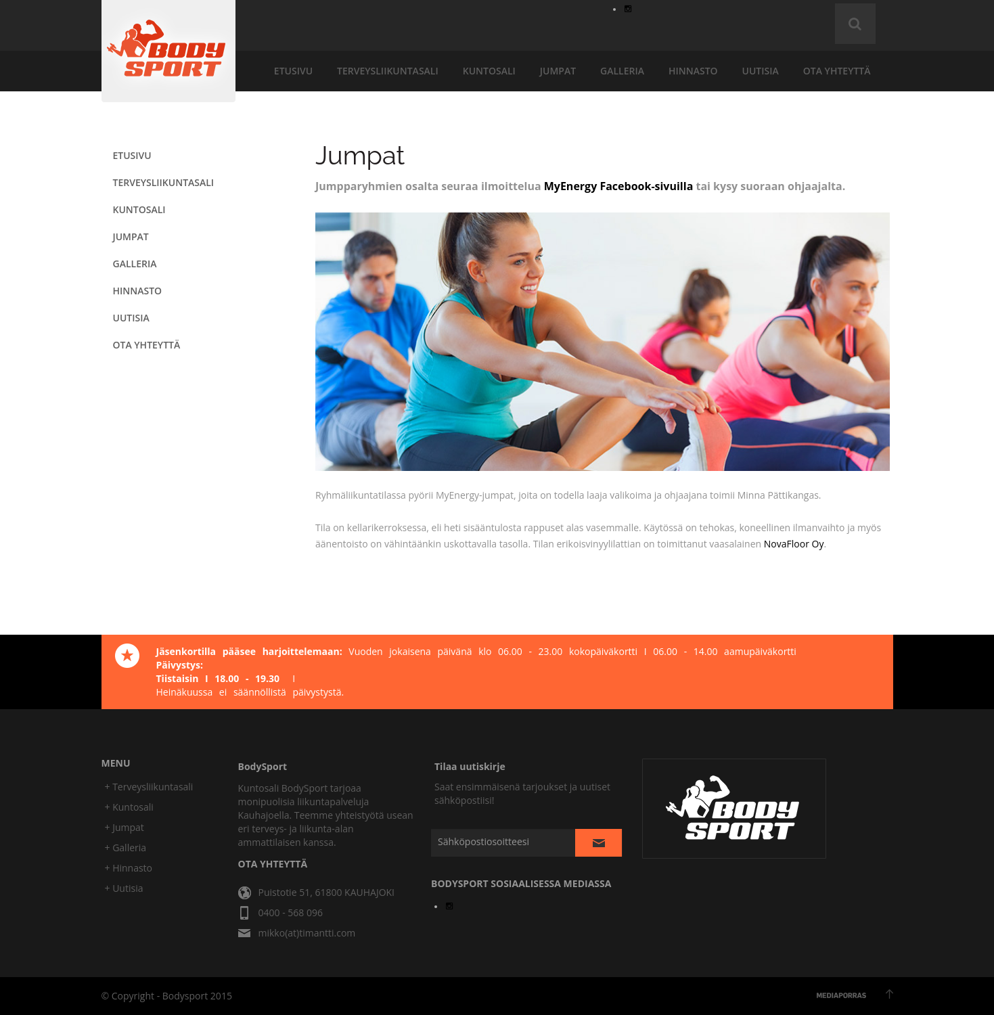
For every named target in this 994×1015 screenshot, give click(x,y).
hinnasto (693, 70)
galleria (622, 70)
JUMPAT (558, 70)
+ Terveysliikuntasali (149, 786)
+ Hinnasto (129, 867)
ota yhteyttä (837, 70)
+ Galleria (126, 847)
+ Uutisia (124, 888)
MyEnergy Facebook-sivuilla (619, 186)
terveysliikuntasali (387, 70)
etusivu (293, 70)
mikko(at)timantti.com (307, 932)
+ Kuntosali (129, 806)
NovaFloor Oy (794, 543)
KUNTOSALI (489, 70)
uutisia (760, 70)
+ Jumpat (124, 827)
